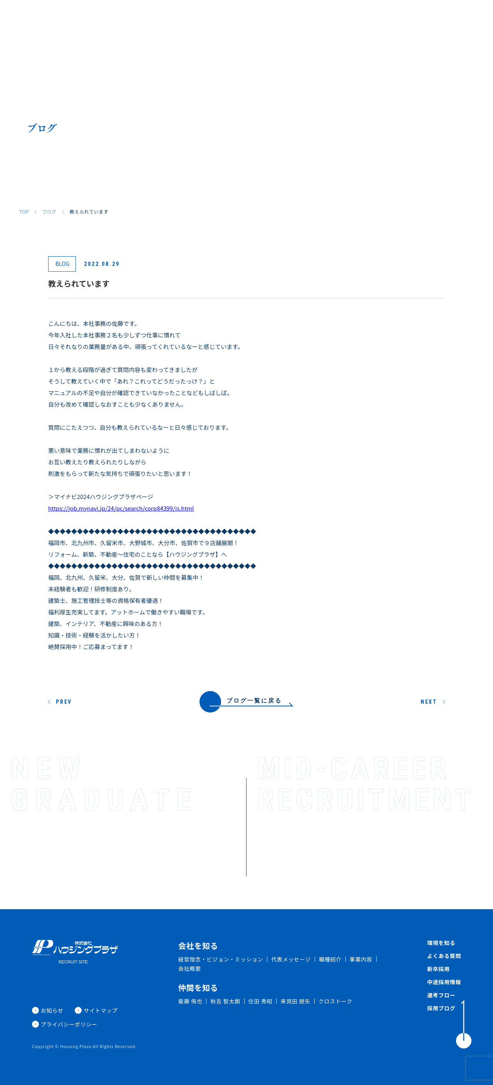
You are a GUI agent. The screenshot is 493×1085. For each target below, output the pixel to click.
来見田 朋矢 (295, 1001)
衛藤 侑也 (190, 1001)
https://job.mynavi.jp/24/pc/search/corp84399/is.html (121, 508)
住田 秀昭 (260, 1001)
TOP (24, 211)
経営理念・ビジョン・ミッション (220, 959)
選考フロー (441, 995)
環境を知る (288, 18)
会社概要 (189, 968)
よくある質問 (328, 18)
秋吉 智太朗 (225, 1001)
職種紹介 (216, 18)
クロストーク (335, 1001)
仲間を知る (250, 18)
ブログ (49, 211)
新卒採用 (365, 18)
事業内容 (361, 959)
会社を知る (181, 18)
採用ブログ (464, 18)
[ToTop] (463, 1024)
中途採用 (397, 18)
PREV (64, 701)
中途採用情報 (444, 982)
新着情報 (429, 18)
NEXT (429, 701)
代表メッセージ (291, 959)
